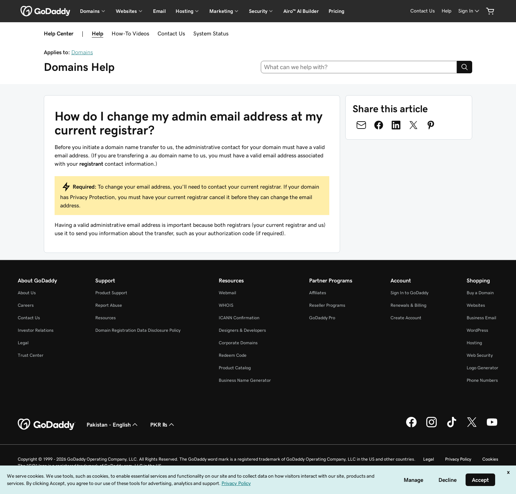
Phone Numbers (482, 380)
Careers (26, 305)
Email (159, 11)
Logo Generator (482, 367)
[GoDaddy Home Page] (46, 424)
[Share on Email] (361, 125)
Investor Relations (36, 330)
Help (97, 33)
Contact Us (171, 33)
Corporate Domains (238, 342)
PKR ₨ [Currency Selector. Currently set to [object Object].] (163, 424)
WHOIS (226, 305)
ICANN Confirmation (239, 317)
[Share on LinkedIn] (396, 125)
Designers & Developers (242, 330)
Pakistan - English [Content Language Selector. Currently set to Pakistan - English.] (113, 424)
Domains (82, 52)
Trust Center (30, 355)
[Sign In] (469, 11)
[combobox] (359, 67)
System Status (210, 33)
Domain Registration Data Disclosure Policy (137, 330)
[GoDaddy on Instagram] (431, 426)
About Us (27, 292)
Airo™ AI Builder (301, 11)
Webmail (227, 292)
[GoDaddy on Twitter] (472, 426)
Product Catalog (235, 367)
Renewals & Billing (408, 305)
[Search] (464, 67)
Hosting (474, 342)
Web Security (480, 355)
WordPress (477, 330)
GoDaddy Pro (322, 317)
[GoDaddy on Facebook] (411, 426)
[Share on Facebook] (378, 125)
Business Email (481, 317)
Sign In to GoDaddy (409, 292)
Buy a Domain (480, 292)
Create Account (405, 317)
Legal (23, 342)
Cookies (490, 459)
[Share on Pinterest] (431, 125)
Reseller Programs (327, 305)
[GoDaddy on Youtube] (492, 426)
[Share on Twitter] (413, 125)
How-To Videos (130, 33)
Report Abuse (108, 305)
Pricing (336, 11)
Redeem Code (233, 355)
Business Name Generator (245, 380)
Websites (476, 305)
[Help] (446, 11)
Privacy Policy (458, 459)
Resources (105, 317)
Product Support (111, 292)
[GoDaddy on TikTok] (451, 426)
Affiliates (317, 292)
